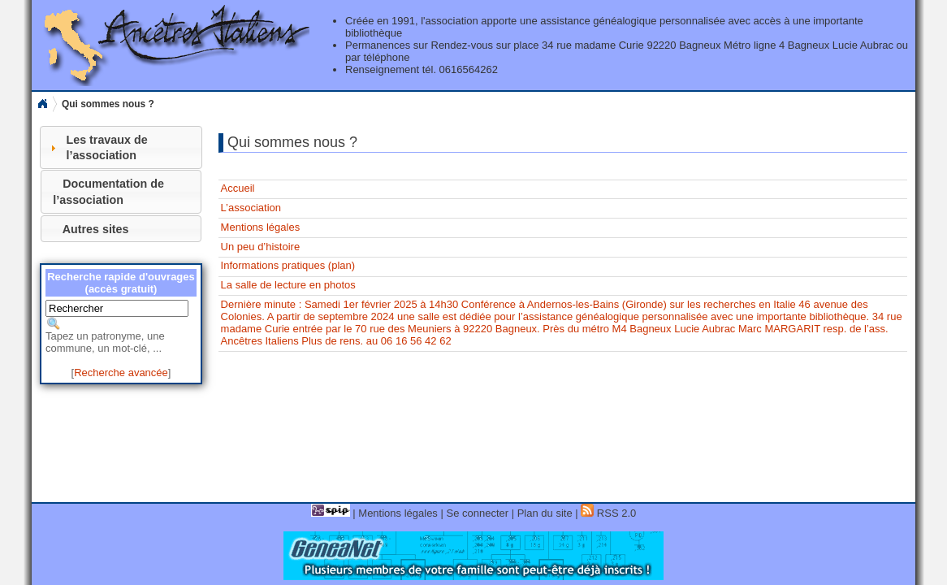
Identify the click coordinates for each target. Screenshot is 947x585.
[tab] (121, 147)
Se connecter (477, 513)
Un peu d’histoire (261, 246)
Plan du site (545, 513)
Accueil (238, 188)
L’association (251, 208)
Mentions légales (261, 227)
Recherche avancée (121, 372)
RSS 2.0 (608, 513)
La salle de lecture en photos (288, 285)
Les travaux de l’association (106, 147)
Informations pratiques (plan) (288, 265)
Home (42, 104)
